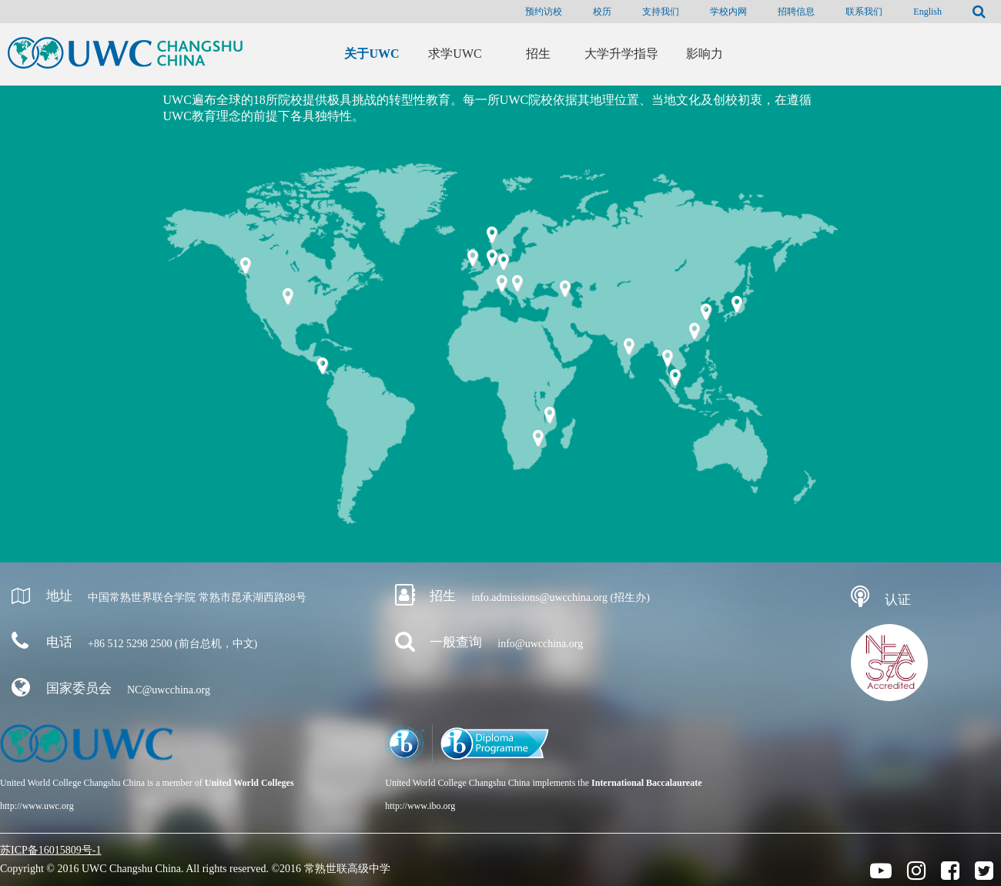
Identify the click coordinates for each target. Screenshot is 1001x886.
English (927, 11)
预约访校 (543, 11)
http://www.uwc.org (37, 805)
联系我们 (863, 11)
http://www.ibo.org (420, 805)
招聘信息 (796, 11)
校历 (602, 11)
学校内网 (728, 11)
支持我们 (660, 11)
